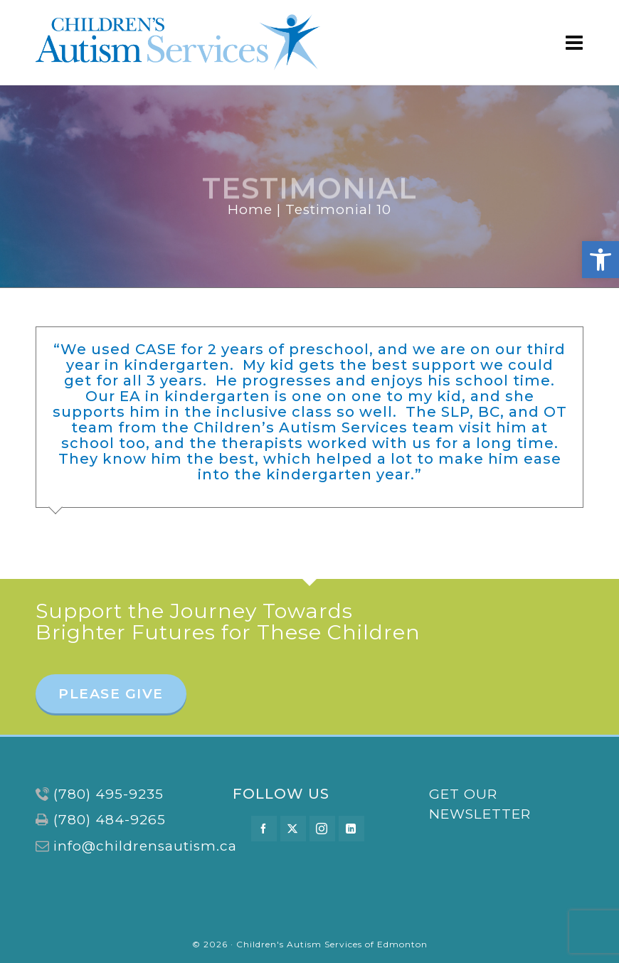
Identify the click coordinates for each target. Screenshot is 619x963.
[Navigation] (574, 42)
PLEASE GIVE (111, 694)
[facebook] (264, 828)
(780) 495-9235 (108, 794)
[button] (600, 259)
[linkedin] (351, 828)
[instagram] (322, 828)
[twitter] (293, 828)
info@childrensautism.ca (145, 846)
